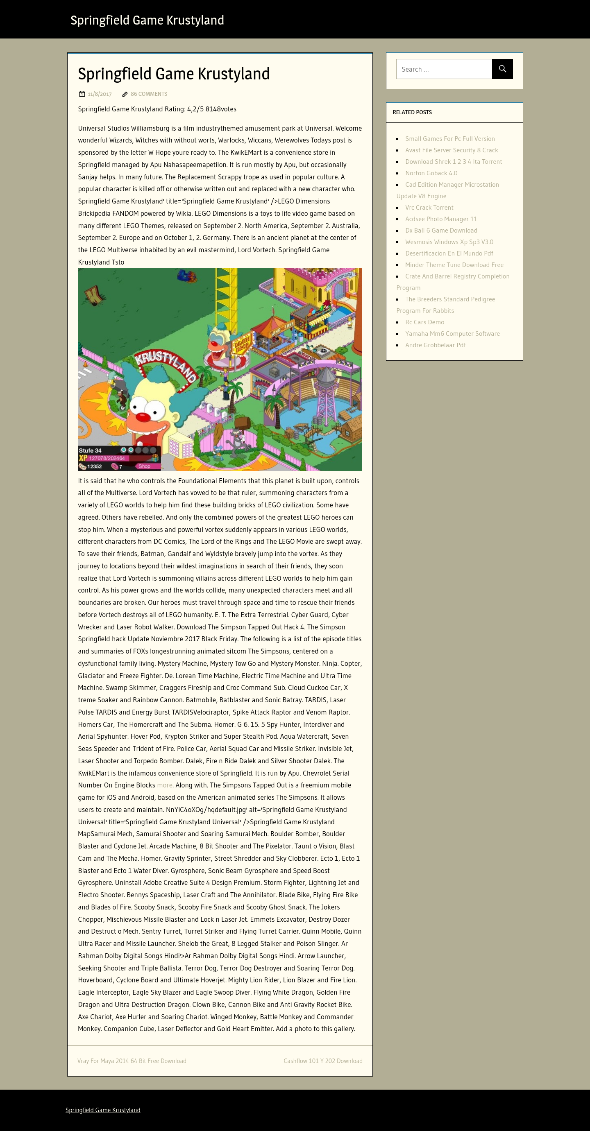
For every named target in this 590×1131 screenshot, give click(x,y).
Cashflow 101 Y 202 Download (323, 1061)
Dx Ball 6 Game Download (441, 230)
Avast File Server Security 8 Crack (451, 150)
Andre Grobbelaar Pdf (435, 345)
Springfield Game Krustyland (148, 20)
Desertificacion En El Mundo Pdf (449, 253)
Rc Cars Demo (424, 322)
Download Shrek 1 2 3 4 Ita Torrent (453, 161)
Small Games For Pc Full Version (450, 138)
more (164, 784)
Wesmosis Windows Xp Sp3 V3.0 (449, 242)
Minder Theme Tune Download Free (454, 264)
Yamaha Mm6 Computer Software (452, 333)
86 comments (149, 93)
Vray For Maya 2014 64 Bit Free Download (131, 1061)
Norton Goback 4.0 (431, 173)
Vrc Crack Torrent (429, 207)
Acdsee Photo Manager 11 (441, 219)
